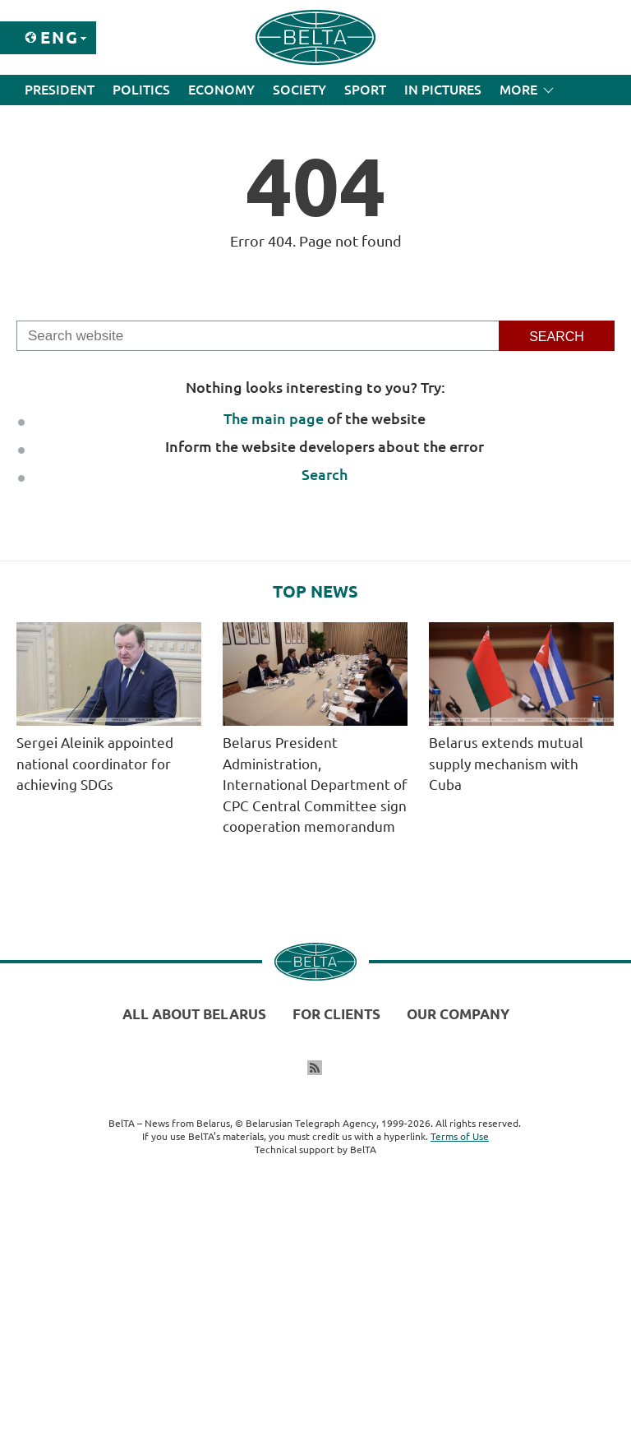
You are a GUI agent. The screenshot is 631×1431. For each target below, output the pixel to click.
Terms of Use (460, 1136)
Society (299, 89)
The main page (273, 418)
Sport (365, 89)
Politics (141, 89)
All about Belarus (194, 1014)
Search (325, 474)
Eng (59, 37)
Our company (458, 1014)
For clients (336, 1014)
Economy (221, 89)
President (59, 89)
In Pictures (442, 89)
